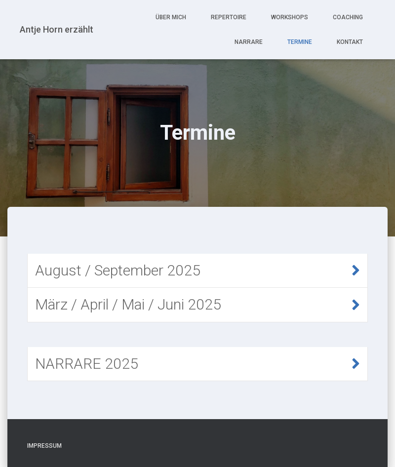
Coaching (348, 17)
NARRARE (249, 42)
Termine (299, 42)
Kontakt (350, 42)
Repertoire (228, 17)
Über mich (171, 17)
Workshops (289, 17)
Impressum (44, 445)
